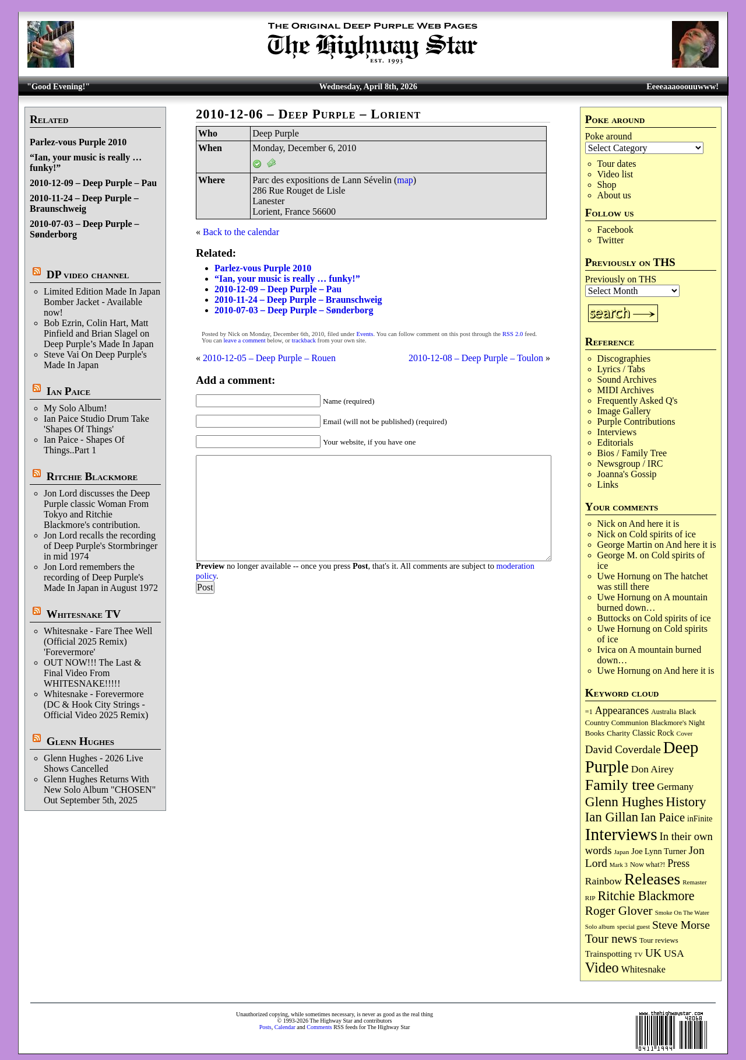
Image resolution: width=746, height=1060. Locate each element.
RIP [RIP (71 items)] (590, 897)
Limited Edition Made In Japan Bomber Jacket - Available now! (102, 301)
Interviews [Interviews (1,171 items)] (621, 834)
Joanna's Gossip (627, 474)
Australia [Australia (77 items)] (663, 712)
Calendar (285, 1027)
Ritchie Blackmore (92, 476)
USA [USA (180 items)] (674, 953)
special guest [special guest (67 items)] (633, 926)
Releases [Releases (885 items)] (652, 879)
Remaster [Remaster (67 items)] (694, 882)
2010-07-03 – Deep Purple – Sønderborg (293, 310)
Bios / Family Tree (632, 453)
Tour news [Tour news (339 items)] (611, 939)
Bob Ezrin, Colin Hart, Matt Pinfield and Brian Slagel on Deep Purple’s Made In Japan (98, 333)
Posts (265, 1027)
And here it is (654, 524)
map (405, 180)
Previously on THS (620, 279)
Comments (319, 1027)
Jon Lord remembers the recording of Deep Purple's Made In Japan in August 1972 (101, 577)
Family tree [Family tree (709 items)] (619, 784)
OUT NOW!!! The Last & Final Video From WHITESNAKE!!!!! (92, 672)
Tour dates (616, 164)
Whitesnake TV (83, 614)
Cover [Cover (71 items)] (685, 733)
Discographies (624, 358)
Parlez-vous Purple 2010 (78, 142)
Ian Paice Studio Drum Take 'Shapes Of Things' (96, 424)
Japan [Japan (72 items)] (621, 851)
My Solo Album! (75, 408)
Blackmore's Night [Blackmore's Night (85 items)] (677, 723)
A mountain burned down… (652, 602)
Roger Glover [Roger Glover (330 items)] (619, 911)
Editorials (615, 442)
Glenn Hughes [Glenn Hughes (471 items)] (624, 801)
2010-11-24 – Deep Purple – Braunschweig (84, 203)
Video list (615, 174)
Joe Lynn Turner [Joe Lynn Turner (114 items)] (658, 851)
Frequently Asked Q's (637, 400)
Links (607, 484)
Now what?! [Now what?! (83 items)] (647, 864)
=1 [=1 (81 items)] (589, 712)
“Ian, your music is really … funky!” (287, 279)
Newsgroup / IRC (630, 463)
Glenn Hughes (80, 741)
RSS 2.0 (512, 334)
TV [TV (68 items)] (638, 954)
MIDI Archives (625, 390)
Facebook (615, 230)
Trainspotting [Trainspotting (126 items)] (608, 953)
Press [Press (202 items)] (678, 863)
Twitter (610, 240)
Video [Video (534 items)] (602, 967)
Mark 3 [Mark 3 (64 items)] (619, 865)
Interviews (617, 432)
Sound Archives (627, 379)
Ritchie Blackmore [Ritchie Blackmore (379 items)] (646, 895)
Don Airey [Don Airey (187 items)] (652, 769)
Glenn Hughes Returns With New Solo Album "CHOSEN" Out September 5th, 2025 (100, 789)
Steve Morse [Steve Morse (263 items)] (681, 924)
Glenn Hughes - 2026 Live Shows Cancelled (93, 763)
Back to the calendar (241, 232)
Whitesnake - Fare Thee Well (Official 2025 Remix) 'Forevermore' (98, 641)
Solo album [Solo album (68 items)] (600, 926)
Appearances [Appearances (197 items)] (622, 710)
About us (614, 195)
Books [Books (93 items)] (594, 733)
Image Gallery (624, 411)
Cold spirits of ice (662, 534)
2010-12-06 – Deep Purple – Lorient (308, 114)
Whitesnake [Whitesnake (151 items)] (643, 969)
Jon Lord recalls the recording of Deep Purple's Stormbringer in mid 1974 (100, 545)
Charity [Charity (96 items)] (618, 733)
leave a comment (244, 340)
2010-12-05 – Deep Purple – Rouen (269, 358)
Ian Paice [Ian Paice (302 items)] (663, 817)
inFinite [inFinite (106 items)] (699, 818)
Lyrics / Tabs (621, 369)
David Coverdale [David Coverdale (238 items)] (623, 749)
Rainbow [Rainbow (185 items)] (603, 881)
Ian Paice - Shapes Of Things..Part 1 (84, 445)
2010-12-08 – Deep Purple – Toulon (476, 358)
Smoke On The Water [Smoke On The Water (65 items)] (682, 912)
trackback (304, 340)
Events (364, 334)
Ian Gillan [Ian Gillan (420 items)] (611, 817)
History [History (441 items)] (686, 801)
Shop (607, 185)
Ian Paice (68, 391)
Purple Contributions (636, 421)
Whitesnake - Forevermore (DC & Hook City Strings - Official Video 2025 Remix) (96, 704)
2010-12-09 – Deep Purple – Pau (93, 183)
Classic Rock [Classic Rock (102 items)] (653, 733)
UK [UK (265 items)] (653, 952)
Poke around (608, 136)
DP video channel (88, 274)
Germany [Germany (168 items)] (675, 786)
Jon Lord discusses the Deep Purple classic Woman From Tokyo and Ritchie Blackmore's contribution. (97, 509)
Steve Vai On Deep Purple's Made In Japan (95, 359)
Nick (606, 524)
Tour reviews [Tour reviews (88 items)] (658, 940)
